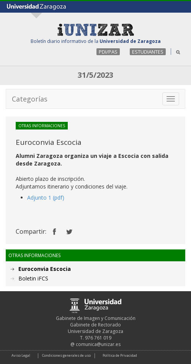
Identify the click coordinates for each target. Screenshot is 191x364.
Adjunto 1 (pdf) (45, 197)
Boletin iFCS (33, 278)
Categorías (29, 98)
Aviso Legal (20, 355)
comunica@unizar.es (98, 344)
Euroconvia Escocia (44, 268)
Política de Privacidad (120, 355)
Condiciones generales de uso (66, 355)
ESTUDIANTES (147, 51)
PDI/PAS (108, 51)
